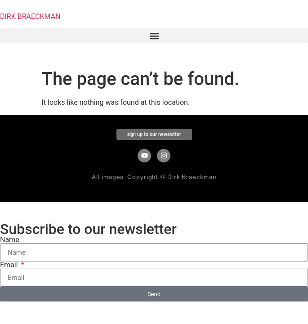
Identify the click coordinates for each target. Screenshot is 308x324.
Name (9, 239)
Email (10, 265)
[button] (154, 35)
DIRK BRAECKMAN (30, 16)
